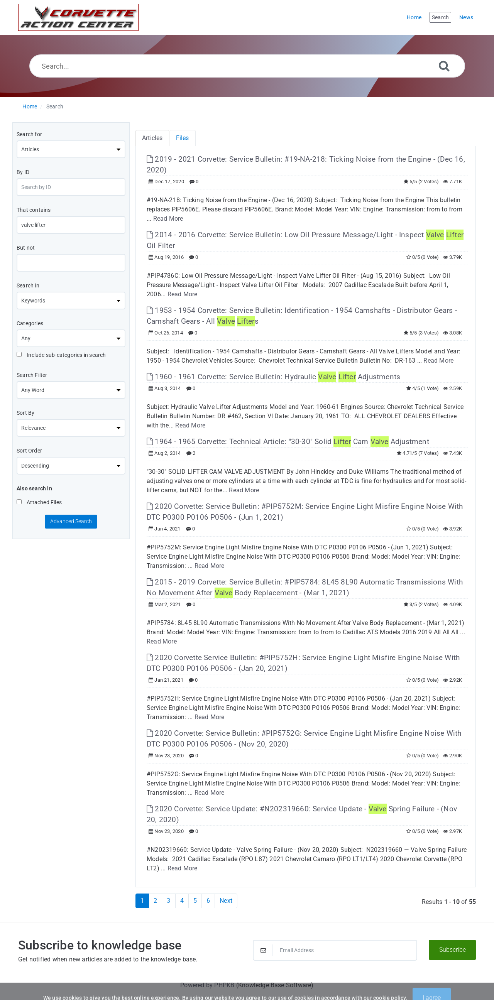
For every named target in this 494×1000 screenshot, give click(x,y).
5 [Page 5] (195, 900)
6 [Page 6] (208, 900)
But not (26, 248)
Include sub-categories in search (61, 355)
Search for (29, 134)
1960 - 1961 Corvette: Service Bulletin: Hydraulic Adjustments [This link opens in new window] (273, 376)
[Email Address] (335, 950)
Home (29, 106)
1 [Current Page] (142, 900)
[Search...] (247, 66)
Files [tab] (182, 138)
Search (54, 106)
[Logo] (78, 17)
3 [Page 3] (168, 900)
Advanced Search (71, 521)
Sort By (25, 413)
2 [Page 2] (155, 900)
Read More (168, 218)
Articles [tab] (152, 138)
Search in (28, 285)
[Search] (444, 66)
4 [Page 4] (182, 900)
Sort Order (29, 451)
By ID (23, 172)
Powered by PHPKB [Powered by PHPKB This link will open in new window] (207, 985)
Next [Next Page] (226, 900)
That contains (34, 210)
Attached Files (39, 502)
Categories (30, 323)
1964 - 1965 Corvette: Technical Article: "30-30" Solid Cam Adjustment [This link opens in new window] (288, 441)
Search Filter (32, 375)
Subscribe (452, 949)
